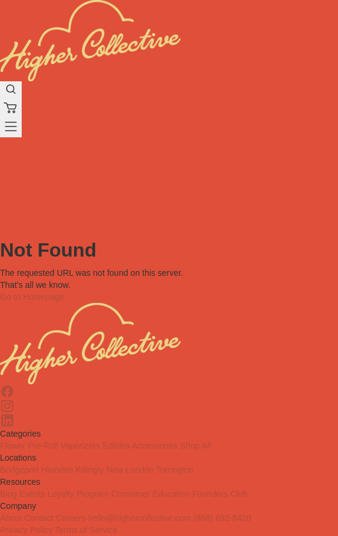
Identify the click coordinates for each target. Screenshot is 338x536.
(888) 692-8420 (222, 518)
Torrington (174, 470)
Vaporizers (80, 445)
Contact (38, 518)
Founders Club (220, 494)
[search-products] (11, 90)
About (11, 518)
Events (32, 494)
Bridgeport (19, 470)
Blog (8, 494)
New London (130, 470)
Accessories (154, 445)
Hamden (57, 470)
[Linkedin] (169, 420)
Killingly (89, 470)
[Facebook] (169, 391)
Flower (12, 445)
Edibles (116, 445)
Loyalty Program (78, 494)
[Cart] (11, 109)
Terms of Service (86, 530)
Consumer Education (150, 494)
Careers (71, 518)
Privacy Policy (26, 530)
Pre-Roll (43, 445)
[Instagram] (169, 406)
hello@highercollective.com (139, 518)
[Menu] (11, 128)
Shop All (195, 445)
